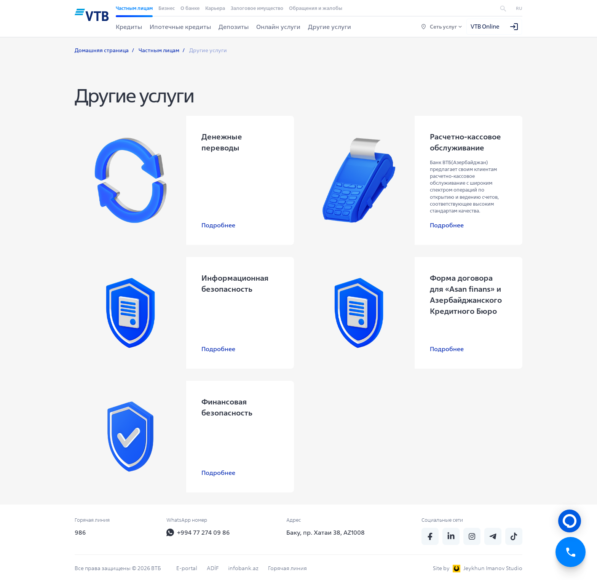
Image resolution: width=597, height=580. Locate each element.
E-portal (186, 564)
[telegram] (492, 533)
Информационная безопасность (233, 283)
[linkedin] (451, 533)
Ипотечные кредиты (180, 26)
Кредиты (129, 26)
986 (80, 529)
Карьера (215, 8)
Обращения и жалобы (315, 8)
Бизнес (166, 8)
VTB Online (494, 26)
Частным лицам (134, 8)
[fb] (430, 533)
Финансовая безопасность (225, 405)
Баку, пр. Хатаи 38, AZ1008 (325, 529)
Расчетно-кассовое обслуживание (463, 142)
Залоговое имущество (257, 8)
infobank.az (243, 564)
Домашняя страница (102, 50)
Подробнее (216, 225)
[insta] (471, 533)
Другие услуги (329, 26)
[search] (503, 8)
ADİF (213, 564)
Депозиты (234, 26)
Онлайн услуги (278, 26)
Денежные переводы (220, 142)
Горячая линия (287, 564)
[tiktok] (513, 533)
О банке (190, 8)
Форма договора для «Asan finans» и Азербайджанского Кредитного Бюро (467, 294)
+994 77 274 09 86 (198, 529)
